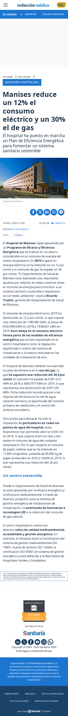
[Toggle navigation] (5, 5)
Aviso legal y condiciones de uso (34, 650)
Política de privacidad (52, 694)
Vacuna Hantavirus (53, 14)
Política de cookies (19, 701)
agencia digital (22, 711)
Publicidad (30, 694)
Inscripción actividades (46, 701)
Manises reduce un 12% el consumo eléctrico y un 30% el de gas (34, 110)
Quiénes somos (12, 694)
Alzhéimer (31, 14)
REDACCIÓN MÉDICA (18, 229)
